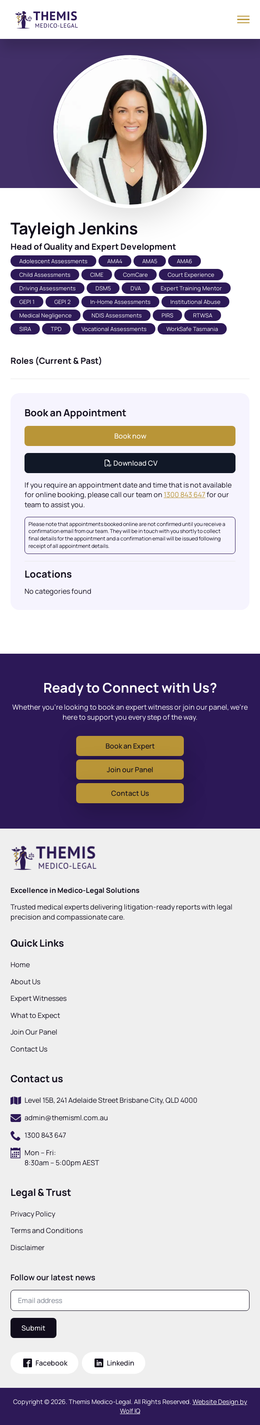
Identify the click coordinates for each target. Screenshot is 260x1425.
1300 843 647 (184, 494)
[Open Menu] (243, 19)
